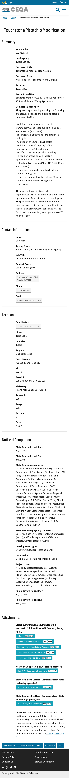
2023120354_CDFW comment (34, 703)
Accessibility (41, 757)
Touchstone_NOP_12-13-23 (34, 658)
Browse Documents (44, 761)
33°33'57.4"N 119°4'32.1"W (28, 326)
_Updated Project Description (34, 641)
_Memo (25, 636)
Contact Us (54, 2)
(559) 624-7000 (23, 290)
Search (13, 17)
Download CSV (9, 745)
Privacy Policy (8, 757)
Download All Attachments (30, 745)
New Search (50, 745)
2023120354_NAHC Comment (34, 687)
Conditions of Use (44, 752)
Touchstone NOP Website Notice (35, 652)
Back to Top (8, 752)
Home (4, 17)
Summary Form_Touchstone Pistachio (38, 647)
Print (60, 745)
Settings (64, 2)
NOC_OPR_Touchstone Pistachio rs (37, 671)
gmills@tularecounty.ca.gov (29, 300)
